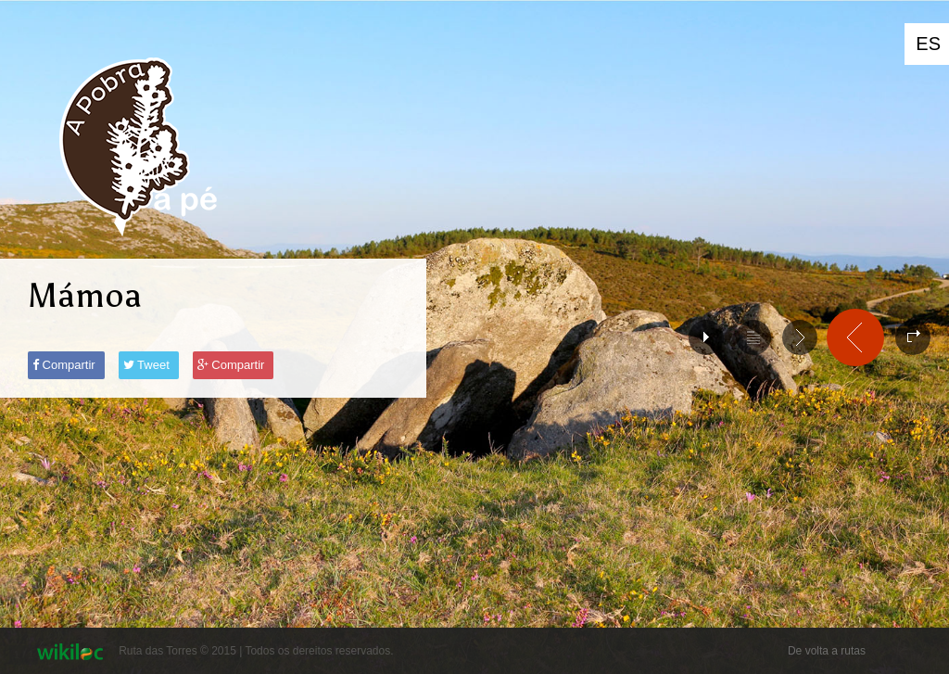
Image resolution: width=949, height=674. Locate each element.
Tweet (146, 365)
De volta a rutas (827, 650)
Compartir (63, 365)
